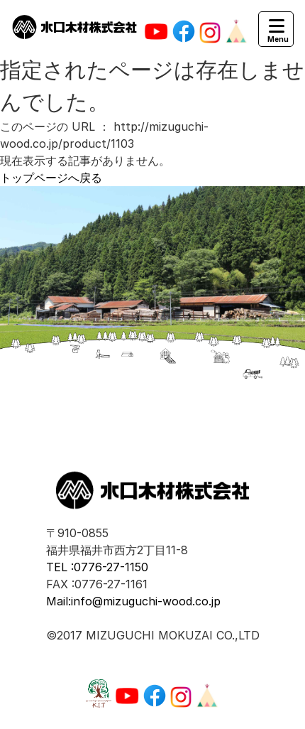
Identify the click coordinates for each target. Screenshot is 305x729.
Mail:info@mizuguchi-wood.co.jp (133, 601)
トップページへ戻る (51, 178)
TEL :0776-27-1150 (97, 567)
